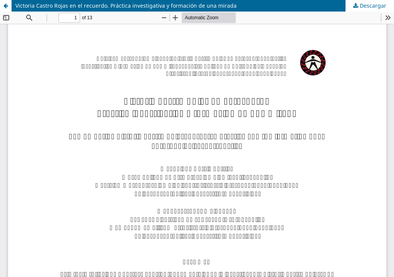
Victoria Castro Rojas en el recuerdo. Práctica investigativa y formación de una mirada (126, 5)
